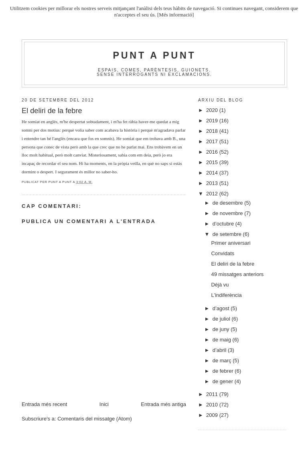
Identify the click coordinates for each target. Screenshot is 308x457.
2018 (212, 131)
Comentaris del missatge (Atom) (94, 419)
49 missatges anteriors (237, 274)
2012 (212, 194)
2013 (212, 183)
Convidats (222, 253)
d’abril (220, 350)
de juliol (222, 319)
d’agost (222, 308)
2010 (212, 405)
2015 (212, 162)
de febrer (224, 371)
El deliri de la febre (232, 264)
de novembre (229, 213)
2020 (212, 110)
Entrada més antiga (163, 404)
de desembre (229, 203)
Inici (104, 404)
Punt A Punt (154, 55)
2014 (212, 173)
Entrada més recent (44, 404)
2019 (212, 121)
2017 (212, 141)
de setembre (228, 234)
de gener (224, 381)
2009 (212, 415)
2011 (212, 394)
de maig (223, 340)
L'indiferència (226, 295)
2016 (212, 152)
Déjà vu (220, 285)
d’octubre (224, 224)
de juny (222, 329)
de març (223, 360)
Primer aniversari (230, 243)
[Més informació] (175, 15)
